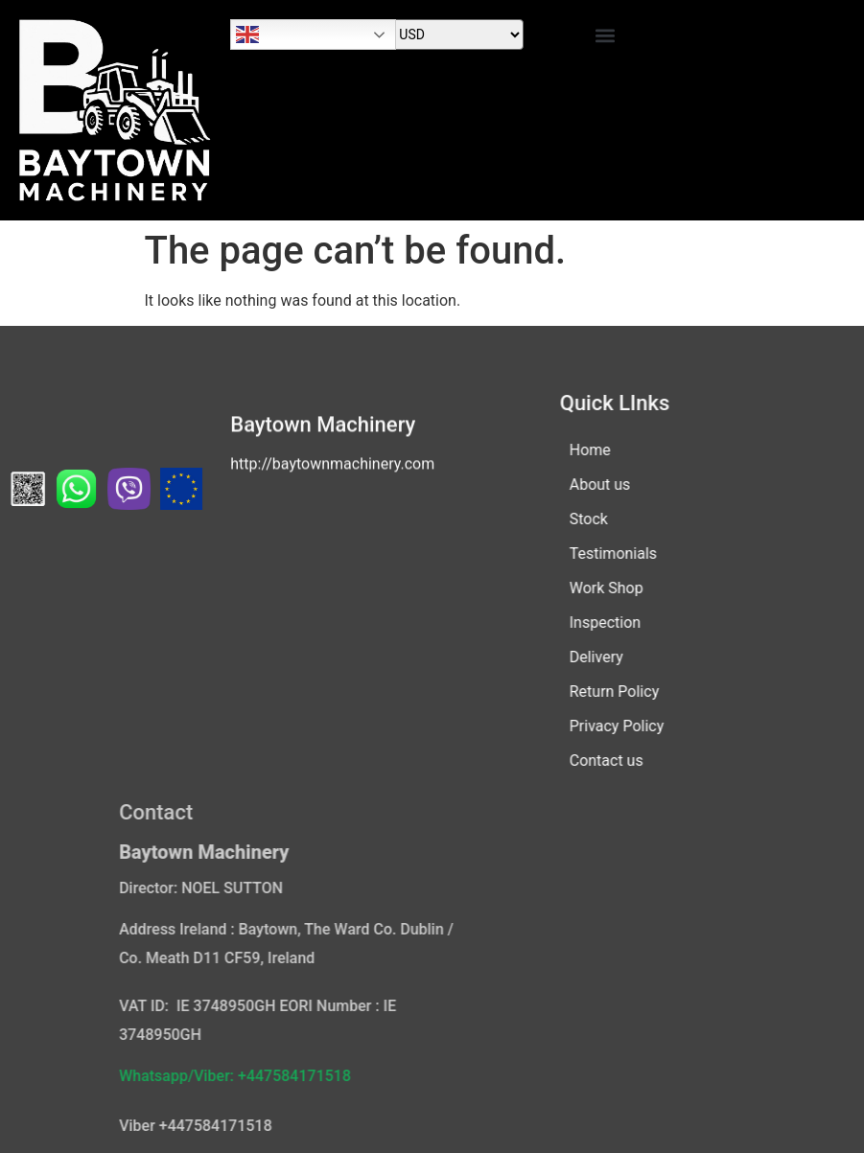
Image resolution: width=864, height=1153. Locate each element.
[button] (605, 35)
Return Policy (596, 691)
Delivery (578, 657)
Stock (570, 519)
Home (572, 450)
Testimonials (595, 553)
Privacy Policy (598, 726)
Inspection (586, 622)
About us (582, 484)
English (247, 34)
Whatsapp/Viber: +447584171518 (332, 1076)
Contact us (588, 760)
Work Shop (588, 588)
